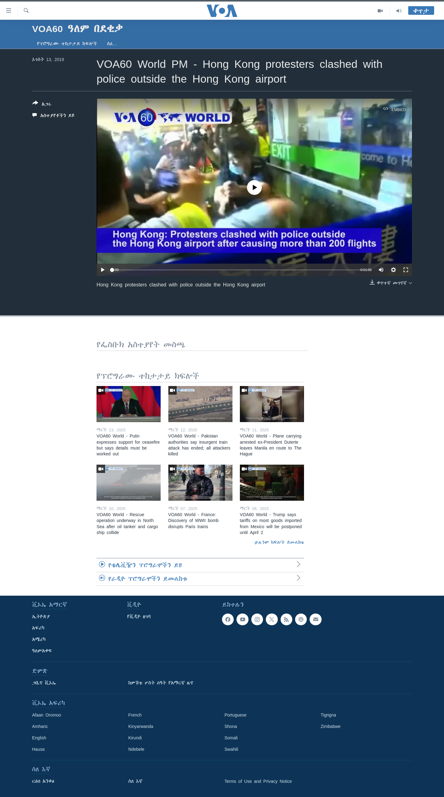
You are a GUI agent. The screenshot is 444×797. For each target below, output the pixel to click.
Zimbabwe (331, 726)
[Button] (41, 105)
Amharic (40, 726)
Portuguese (235, 715)
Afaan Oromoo (46, 715)
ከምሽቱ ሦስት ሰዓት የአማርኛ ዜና (160, 683)
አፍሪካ (38, 628)
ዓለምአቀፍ (42, 651)
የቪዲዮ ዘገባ (139, 616)
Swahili (231, 749)
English (39, 738)
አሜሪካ (39, 639)
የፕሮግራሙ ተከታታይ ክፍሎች (67, 44)
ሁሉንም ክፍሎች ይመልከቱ (279, 542)
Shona (230, 726)
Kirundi (135, 738)
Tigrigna (328, 715)
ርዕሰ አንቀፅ (43, 781)
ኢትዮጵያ (41, 616)
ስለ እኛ (135, 781)
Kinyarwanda (140, 726)
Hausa (38, 749)
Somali (231, 738)
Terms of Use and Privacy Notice (258, 781)
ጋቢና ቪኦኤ (44, 683)
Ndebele (136, 749)
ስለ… (112, 44)
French (135, 715)
